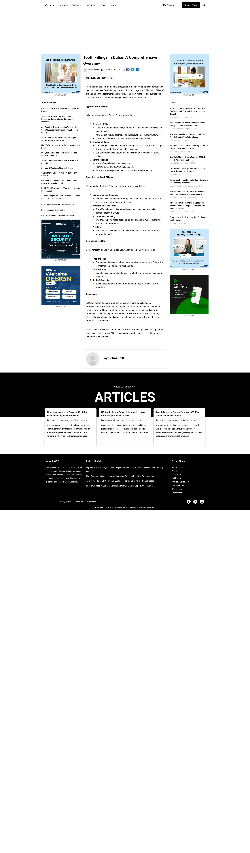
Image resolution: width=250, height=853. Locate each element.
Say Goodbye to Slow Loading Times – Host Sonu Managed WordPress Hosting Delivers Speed (60, 130)
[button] (191, 5)
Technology (91, 5)
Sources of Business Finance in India (57, 168)
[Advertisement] (125, 30)
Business (63, 5)
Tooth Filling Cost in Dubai (116, 90)
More (114, 5)
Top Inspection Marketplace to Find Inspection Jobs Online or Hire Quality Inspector (57, 119)
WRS (49, 5)
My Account (170, 5)
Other (52, 420)
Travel (104, 5)
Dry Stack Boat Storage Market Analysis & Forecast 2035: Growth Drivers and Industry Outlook (188, 111)
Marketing (76, 5)
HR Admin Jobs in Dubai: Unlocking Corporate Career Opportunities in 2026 (120, 486)
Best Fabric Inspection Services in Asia (57, 205)
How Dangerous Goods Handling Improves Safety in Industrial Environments (120, 476)
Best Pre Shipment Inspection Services (57, 215)
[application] (117, 5)
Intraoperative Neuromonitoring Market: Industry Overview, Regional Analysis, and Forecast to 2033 (187, 206)
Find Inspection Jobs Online (53, 210)
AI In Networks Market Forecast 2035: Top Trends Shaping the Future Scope (120, 481)
